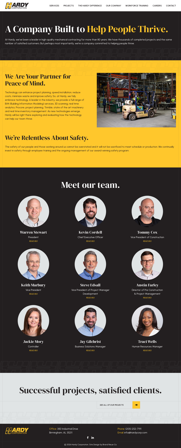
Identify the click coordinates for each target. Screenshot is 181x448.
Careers (157, 5)
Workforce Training (136, 5)
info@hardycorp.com (135, 432)
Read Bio (33, 241)
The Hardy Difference (90, 5)
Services (54, 5)
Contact (171, 5)
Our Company (113, 5)
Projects (68, 5)
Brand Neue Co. (110, 444)
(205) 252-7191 (133, 428)
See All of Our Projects (116, 405)
